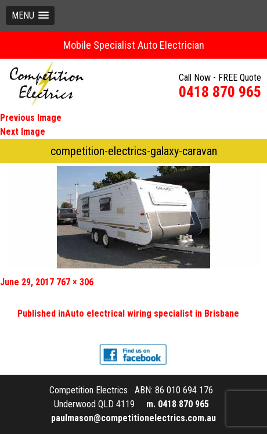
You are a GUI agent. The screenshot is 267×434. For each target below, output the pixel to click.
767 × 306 (74, 282)
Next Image (22, 131)
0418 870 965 (220, 92)
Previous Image (31, 117)
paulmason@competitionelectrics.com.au (133, 418)
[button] (30, 15)
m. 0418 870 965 (177, 404)
